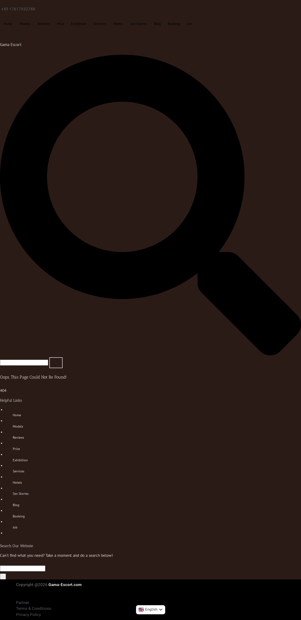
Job (189, 23)
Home (8, 23)
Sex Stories (138, 23)
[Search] (3, 577)
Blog (157, 23)
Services (100, 23)
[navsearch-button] (150, 354)
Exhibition (79, 23)
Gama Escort (10, 44)
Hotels (118, 23)
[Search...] (22, 568)
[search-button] (56, 362)
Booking (174, 23)
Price (60, 23)
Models (25, 23)
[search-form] (24, 363)
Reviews (44, 23)
